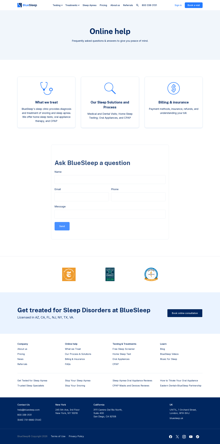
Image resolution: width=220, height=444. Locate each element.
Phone (115, 189)
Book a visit (194, 5)
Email (58, 189)
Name (58, 171)
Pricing (103, 5)
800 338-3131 (149, 5)
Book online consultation (185, 313)
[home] (27, 5)
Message (60, 206)
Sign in (178, 5)
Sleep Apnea (89, 5)
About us (115, 5)
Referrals (128, 5)
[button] (58, 5)
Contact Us (23, 404)
